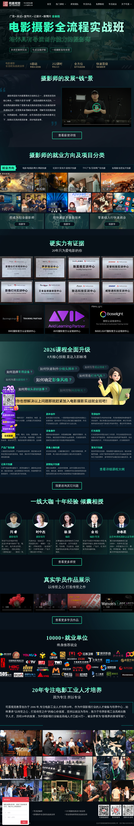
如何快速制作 (58, 369)
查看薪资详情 (67, 135)
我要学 (22, 224)
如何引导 (96, 367)
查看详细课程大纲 (112, 469)
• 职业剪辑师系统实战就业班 (76, 814)
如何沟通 (17, 379)
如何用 (33, 389)
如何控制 (73, 390)
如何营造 (92, 375)
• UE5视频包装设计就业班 (75, 811)
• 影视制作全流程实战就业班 (43, 814)
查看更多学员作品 (67, 620)
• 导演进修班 (37, 811)
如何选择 (20, 372)
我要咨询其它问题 (67, 485)
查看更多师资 (67, 562)
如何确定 (54, 380)
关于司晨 (125, 4)
